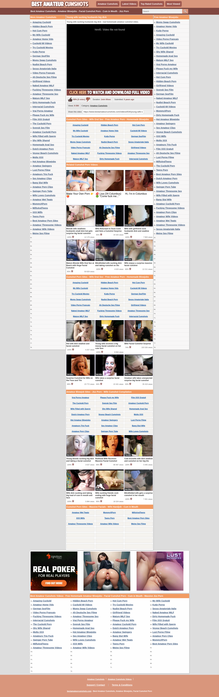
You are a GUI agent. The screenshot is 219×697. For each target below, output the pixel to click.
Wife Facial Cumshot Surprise (137, 344)
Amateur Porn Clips (43, 187)
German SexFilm (41, 56)
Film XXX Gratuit (41, 119)
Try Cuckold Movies (43, 47)
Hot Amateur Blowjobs (44, 161)
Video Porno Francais (44, 73)
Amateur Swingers (42, 166)
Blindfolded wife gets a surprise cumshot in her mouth (138, 494)
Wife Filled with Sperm (44, 136)
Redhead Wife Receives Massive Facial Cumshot (106, 460)
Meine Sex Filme (41, 233)
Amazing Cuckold (42, 22)
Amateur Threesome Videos (47, 225)
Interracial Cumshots (43, 106)
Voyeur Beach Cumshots (45, 153)
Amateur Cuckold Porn (44, 132)
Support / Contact (96, 685)
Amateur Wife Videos (43, 229)
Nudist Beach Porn (42, 64)
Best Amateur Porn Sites (45, 220)
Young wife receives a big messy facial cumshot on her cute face (108, 346)
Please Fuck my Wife (43, 115)
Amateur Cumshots (108, 4)
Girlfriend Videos (41, 81)
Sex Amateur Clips (42, 178)
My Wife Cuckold (41, 35)
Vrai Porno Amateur (43, 111)
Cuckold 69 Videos (42, 43)
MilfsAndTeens (40, 208)
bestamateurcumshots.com (79, 691)
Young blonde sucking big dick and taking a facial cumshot (80, 460)
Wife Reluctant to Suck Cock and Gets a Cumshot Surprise (108, 230)
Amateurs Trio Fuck (43, 174)
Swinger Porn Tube (42, 191)
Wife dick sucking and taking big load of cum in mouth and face (79, 495)
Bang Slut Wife (40, 182)
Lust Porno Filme (41, 170)
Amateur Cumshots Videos (120, 679)
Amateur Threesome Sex (45, 94)
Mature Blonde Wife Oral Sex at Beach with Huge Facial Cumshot (80, 265)
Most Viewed (173, 4)
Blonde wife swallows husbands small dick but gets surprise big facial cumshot (79, 231)
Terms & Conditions (122, 685)
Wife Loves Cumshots (44, 195)
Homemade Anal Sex (43, 144)
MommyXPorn (40, 204)
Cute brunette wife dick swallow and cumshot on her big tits (138, 460)
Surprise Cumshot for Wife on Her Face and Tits (79, 379)
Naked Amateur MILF (43, 85)
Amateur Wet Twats (43, 199)
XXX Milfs (38, 212)
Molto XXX (38, 157)
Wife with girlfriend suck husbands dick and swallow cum (136, 231)
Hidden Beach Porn (43, 26)
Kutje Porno (39, 52)
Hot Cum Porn (40, 30)
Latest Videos (129, 4)
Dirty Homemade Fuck (44, 102)
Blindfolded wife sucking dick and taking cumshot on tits (108, 264)
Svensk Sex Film (41, 128)
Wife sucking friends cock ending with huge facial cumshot (106, 495)
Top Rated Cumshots (151, 4)
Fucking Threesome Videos (47, 90)
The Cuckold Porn (42, 123)
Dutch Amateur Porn (43, 149)
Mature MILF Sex (41, 98)
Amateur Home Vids (43, 39)
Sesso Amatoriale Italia (45, 68)
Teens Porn (38, 216)
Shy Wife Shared (41, 140)
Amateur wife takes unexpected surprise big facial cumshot (138, 379)
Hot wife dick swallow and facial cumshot (77, 345)
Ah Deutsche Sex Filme (45, 77)
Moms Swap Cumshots (45, 60)
